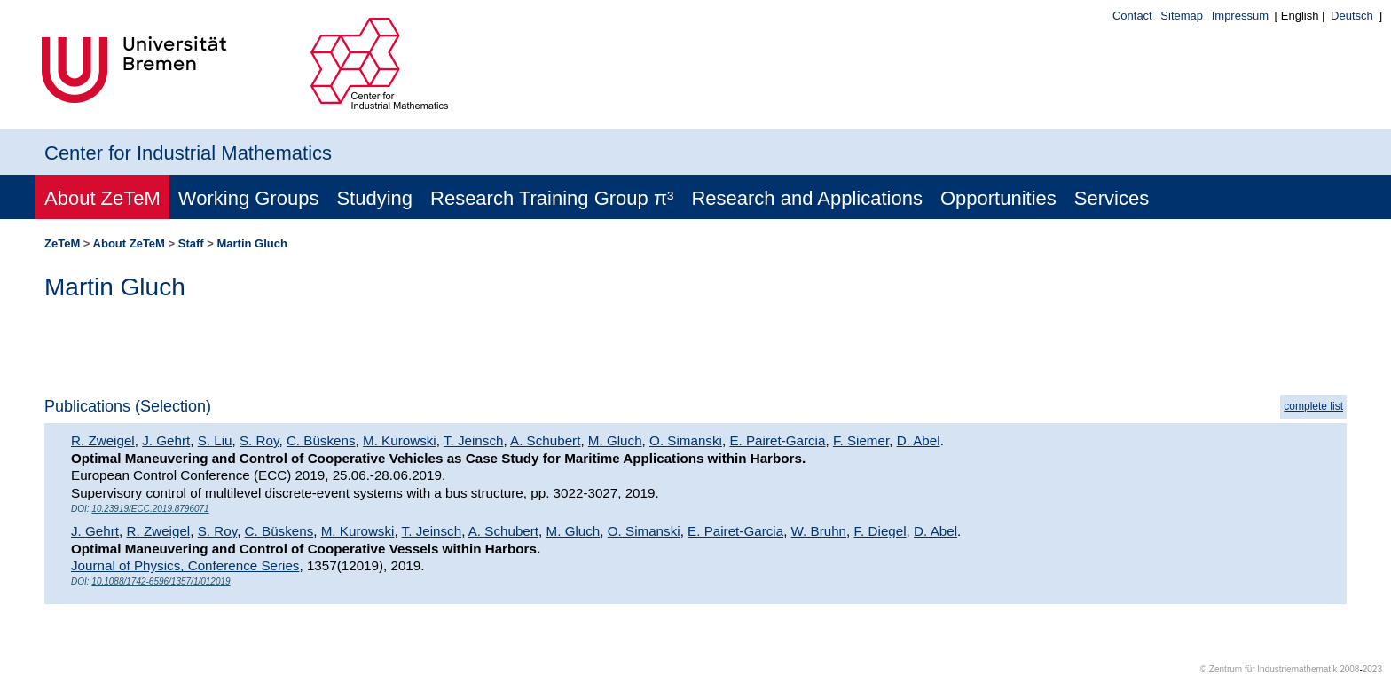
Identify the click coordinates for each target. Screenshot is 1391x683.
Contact (1132, 15)
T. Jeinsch (474, 440)
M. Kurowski (399, 440)
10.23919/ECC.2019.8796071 (149, 509)
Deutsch (1352, 15)
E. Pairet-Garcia (777, 440)
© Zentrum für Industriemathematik (1269, 669)
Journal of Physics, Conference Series (185, 565)
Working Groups (248, 198)
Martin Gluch (251, 243)
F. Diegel (880, 530)
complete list (1313, 406)
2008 (1349, 669)
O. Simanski (685, 440)
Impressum (1240, 15)
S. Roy (259, 440)
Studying (374, 198)
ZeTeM (62, 243)
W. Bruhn (818, 530)
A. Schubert (545, 440)
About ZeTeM (102, 198)
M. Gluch (615, 440)
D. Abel (918, 440)
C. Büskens (321, 440)
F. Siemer (861, 440)
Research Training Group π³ (551, 198)
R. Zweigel (103, 440)
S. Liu (215, 440)
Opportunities (998, 198)
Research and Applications (807, 198)
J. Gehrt (166, 440)
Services (1111, 198)
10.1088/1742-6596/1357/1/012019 (160, 581)
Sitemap (1181, 15)
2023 (1372, 669)
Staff (191, 243)
